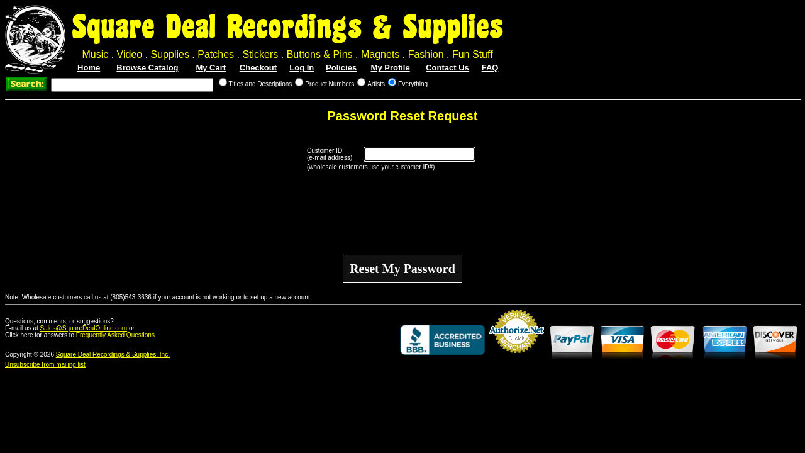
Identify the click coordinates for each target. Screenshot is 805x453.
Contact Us (447, 67)
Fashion (426, 54)
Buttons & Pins (320, 54)
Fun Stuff (472, 54)
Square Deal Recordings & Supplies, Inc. (113, 354)
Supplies (170, 54)
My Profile (390, 67)
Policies (341, 67)
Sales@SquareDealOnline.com (84, 328)
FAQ (490, 67)
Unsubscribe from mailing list (45, 364)
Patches (215, 54)
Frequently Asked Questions (115, 335)
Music (95, 54)
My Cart (211, 67)
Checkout (258, 67)
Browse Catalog (147, 67)
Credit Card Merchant (516, 358)
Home (88, 67)
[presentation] (402, 212)
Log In (301, 67)
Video (130, 54)
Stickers (260, 54)
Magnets (380, 54)
